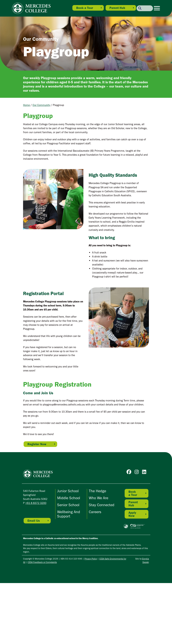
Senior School (68, 505)
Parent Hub (117, 8)
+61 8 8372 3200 (35, 503)
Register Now (36, 444)
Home (26, 105)
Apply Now (132, 514)
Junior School (68, 491)
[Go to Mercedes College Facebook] (130, 472)
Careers (95, 511)
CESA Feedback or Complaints (42, 562)
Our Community (41, 105)
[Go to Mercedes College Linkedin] (145, 472)
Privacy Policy (90, 558)
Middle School (68, 498)
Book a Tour (84, 8)
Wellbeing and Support (68, 514)
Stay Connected (101, 505)
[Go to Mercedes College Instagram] (138, 472)
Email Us (33, 521)
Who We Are (98, 498)
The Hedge (97, 491)
